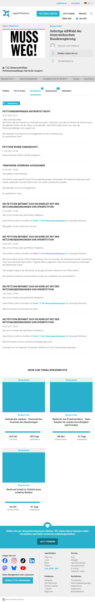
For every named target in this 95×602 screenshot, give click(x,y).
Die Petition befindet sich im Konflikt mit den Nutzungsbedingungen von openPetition (30, 205)
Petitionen (69, 14)
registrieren (62, 3)
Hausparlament (77, 566)
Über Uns (66, 18)
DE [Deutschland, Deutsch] (87, 3)
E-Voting (74, 568)
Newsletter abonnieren (17, 580)
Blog (46, 563)
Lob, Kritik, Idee (52, 568)
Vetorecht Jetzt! (78, 571)
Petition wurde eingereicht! (20, 147)
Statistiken (66, 91)
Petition (5, 91)
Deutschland (23, 380)
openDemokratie (78, 563)
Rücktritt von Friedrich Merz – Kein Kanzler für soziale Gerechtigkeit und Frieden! (71, 422)
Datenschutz (76, 586)
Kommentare (51, 89)
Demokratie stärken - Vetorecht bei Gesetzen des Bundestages (23, 421)
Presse (47, 566)
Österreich (14, 26)
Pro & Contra (19, 91)
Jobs (47, 560)
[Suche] (91, 13)
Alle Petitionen (51, 583)
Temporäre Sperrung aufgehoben (23, 165)
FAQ (73, 557)
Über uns (48, 557)
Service (82, 14)
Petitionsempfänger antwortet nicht (26, 111)
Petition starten (48, 14)
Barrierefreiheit (77, 591)
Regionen (49, 591)
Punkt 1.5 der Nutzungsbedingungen (49, 253)
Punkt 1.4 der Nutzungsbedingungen (49, 221)
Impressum (76, 589)
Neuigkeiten (35, 89)
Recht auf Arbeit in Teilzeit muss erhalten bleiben (24, 491)
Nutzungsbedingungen (81, 583)
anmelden (75, 3)
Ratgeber (48, 580)
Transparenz (76, 580)
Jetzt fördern (47, 541)
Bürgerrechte (56, 26)
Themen (48, 589)
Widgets (74, 560)
